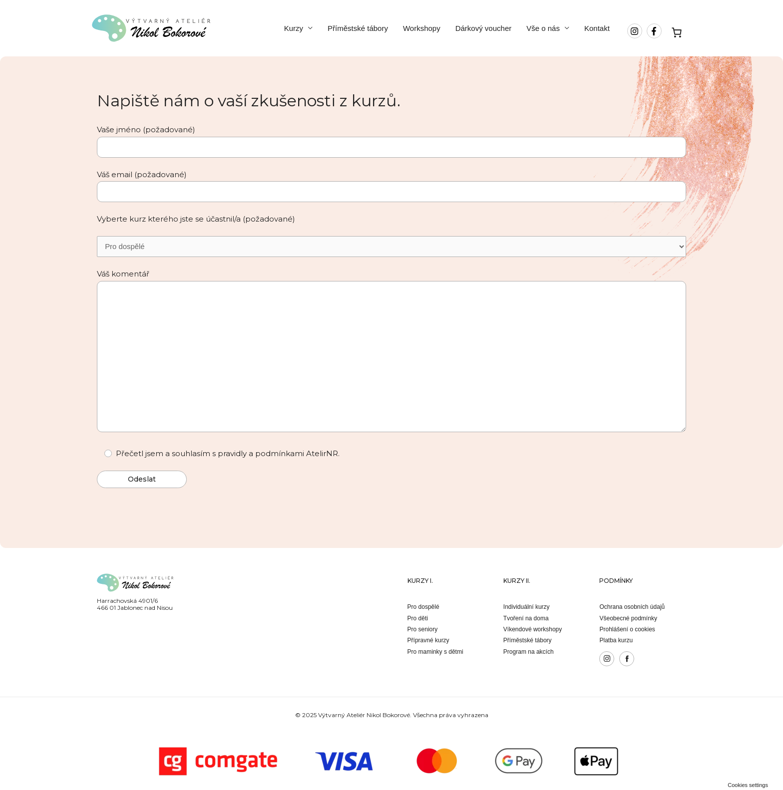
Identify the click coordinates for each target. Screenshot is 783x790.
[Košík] (677, 32)
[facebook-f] (655, 30)
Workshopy (421, 28)
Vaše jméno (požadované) (391, 141)
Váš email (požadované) (391, 186)
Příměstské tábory (358, 28)
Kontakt (597, 28)
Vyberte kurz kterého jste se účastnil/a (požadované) (196, 219)
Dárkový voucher (483, 28)
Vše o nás (543, 28)
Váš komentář (391, 353)
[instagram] (636, 30)
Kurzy (293, 28)
